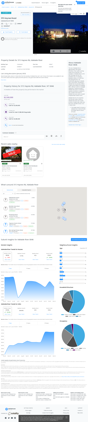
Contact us (80, 410)
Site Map (28, 412)
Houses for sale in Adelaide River (8, 394)
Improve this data (4, 28)
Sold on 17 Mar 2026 (6, 160)
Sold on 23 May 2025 (28, 160)
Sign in (10, 125)
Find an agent (28, 410)
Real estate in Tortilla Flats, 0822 (78, 397)
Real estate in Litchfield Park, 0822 (78, 394)
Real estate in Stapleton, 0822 (77, 400)
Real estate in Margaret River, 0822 (78, 395)
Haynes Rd (31, 7)
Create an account (48, 410)
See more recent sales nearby (58, 144)
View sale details (6, 175)
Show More (3, 80)
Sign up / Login (80, 2)
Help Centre (80, 412)
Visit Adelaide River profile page (79, 239)
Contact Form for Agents (47, 412)
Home (12, 7)
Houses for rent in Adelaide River (25, 394)
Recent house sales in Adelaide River (44, 394)
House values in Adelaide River (42, 398)
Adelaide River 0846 (22, 7)
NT (15, 7)
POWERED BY (10, 413)
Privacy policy (66, 412)
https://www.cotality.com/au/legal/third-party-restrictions (73, 376)
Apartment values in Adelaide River (43, 400)
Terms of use (66, 410)
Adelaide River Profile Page (75, 124)
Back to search (5, 7)
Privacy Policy (53, 420)
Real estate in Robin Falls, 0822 (77, 398)
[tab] (10, 268)
